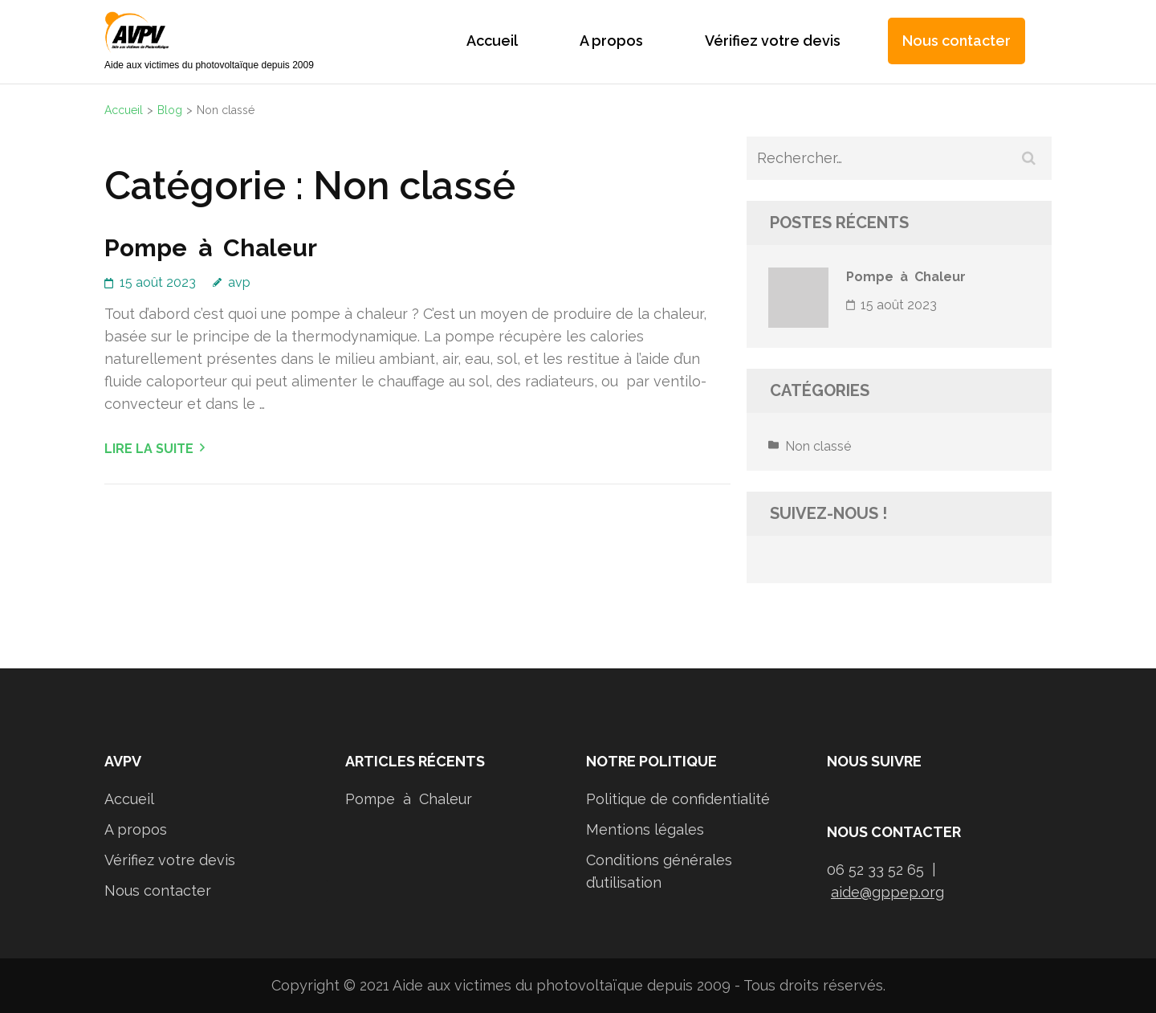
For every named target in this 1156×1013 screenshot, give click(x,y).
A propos (611, 40)
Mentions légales (645, 829)
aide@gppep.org (887, 892)
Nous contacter (956, 40)
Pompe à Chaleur (210, 248)
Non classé (818, 446)
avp (239, 282)
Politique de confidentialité (678, 798)
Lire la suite (148, 448)
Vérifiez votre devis (773, 40)
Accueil (492, 40)
